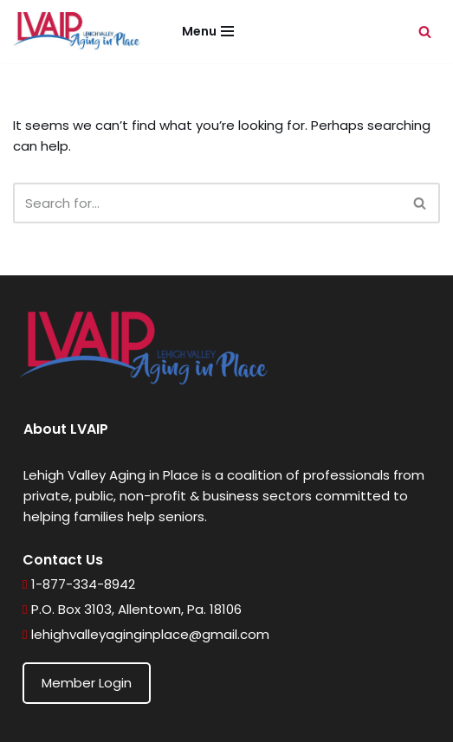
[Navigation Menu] (208, 31)
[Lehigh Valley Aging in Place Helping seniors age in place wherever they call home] (78, 31)
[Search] (424, 31)
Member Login (87, 683)
